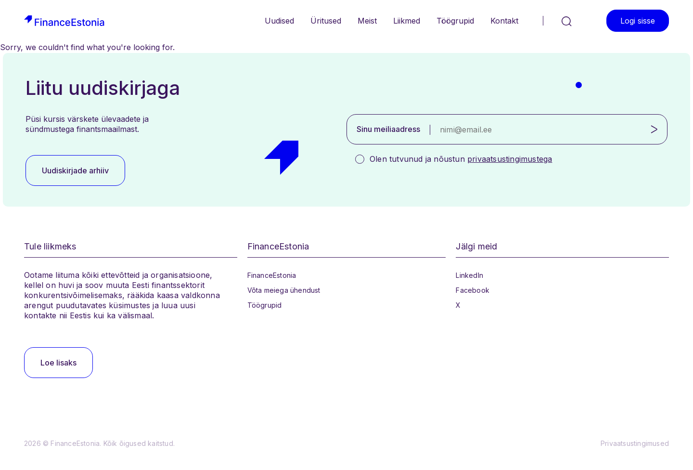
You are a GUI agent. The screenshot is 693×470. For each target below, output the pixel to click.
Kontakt (504, 21)
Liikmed (406, 21)
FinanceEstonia (271, 275)
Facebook (472, 290)
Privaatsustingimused (635, 443)
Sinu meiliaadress (388, 129)
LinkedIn (469, 275)
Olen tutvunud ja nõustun (461, 159)
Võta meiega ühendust (284, 290)
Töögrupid (455, 21)
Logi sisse (637, 21)
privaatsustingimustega (509, 159)
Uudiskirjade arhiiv (75, 170)
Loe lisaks (58, 362)
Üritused (325, 21)
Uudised (279, 21)
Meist (367, 21)
